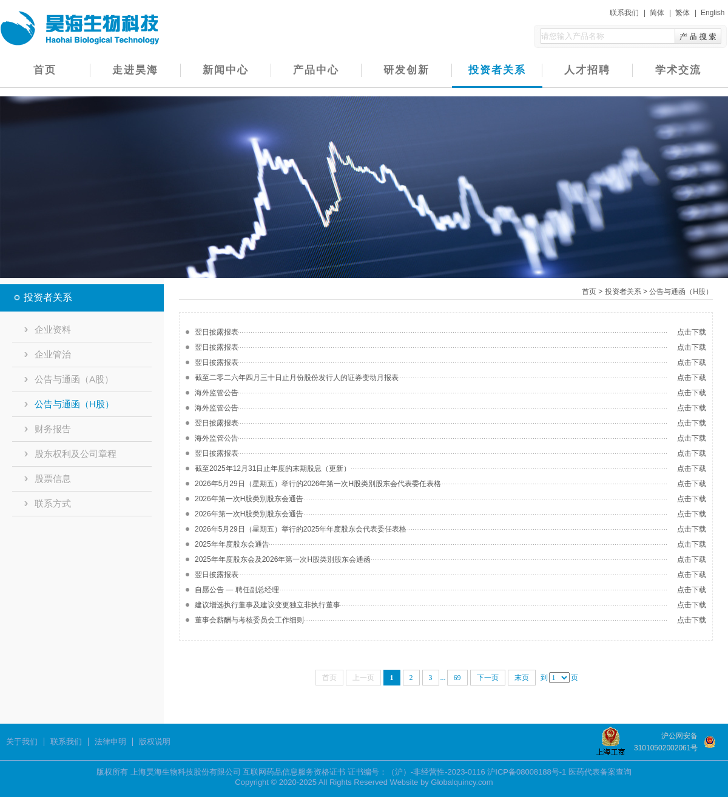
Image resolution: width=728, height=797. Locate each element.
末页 (521, 677)
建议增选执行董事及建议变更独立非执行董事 (267, 605)
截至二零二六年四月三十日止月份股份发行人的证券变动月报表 (297, 377)
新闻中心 (226, 70)
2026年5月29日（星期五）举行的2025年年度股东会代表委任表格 (300, 529)
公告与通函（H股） (69, 404)
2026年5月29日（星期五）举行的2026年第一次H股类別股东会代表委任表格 (318, 483)
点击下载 (691, 332)
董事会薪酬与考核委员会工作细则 (249, 620)
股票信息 (47, 478)
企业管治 (47, 354)
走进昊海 (135, 70)
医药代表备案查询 (600, 771)
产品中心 (316, 70)
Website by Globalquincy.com (441, 782)
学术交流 (678, 70)
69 (457, 677)
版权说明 (154, 742)
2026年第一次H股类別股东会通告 (249, 499)
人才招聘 (587, 70)
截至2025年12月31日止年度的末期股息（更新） (273, 468)
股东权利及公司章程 (70, 454)
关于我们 (22, 742)
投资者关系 (497, 70)
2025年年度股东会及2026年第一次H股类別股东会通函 (283, 559)
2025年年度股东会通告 (232, 544)
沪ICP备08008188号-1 (526, 771)
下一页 (488, 677)
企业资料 (47, 329)
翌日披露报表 (216, 332)
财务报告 (47, 429)
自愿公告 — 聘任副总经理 (237, 589)
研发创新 (406, 70)
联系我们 (624, 12)
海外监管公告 (216, 392)
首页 (44, 70)
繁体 (682, 12)
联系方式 (47, 503)
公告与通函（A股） (68, 379)
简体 (657, 12)
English (712, 12)
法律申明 (110, 742)
